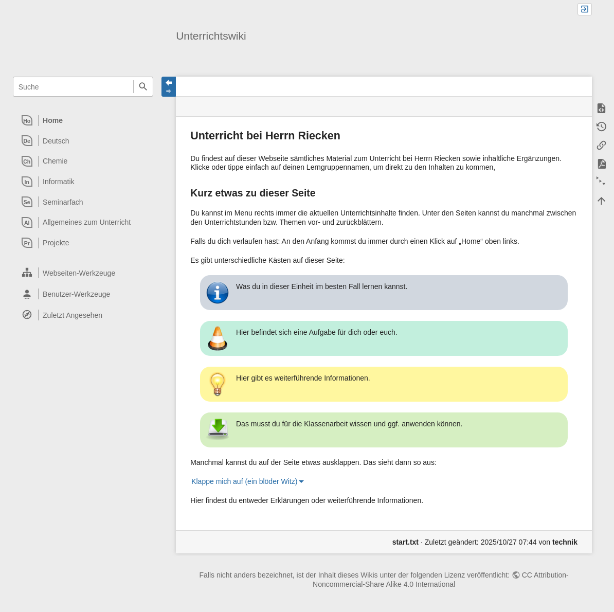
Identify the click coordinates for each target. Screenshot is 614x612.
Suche (143, 86)
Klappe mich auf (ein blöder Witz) (244, 481)
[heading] (83, 120)
